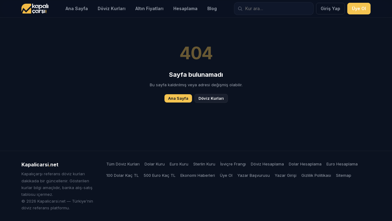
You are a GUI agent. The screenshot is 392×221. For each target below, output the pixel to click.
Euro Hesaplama (342, 163)
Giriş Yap (330, 8)
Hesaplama (185, 8)
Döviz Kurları (112, 8)
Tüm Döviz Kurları (123, 163)
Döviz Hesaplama (267, 163)
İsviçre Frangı (233, 163)
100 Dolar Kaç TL (122, 175)
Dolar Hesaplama (305, 163)
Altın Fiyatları (149, 8)
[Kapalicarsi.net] (34, 9)
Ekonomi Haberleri (197, 175)
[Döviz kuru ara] (274, 8)
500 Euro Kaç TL (159, 175)
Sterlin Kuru (204, 163)
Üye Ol (359, 8)
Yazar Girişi (285, 175)
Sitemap (343, 175)
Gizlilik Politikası (316, 175)
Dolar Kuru (155, 163)
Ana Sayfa (77, 8)
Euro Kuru (179, 163)
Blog (212, 8)
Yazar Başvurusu (253, 175)
